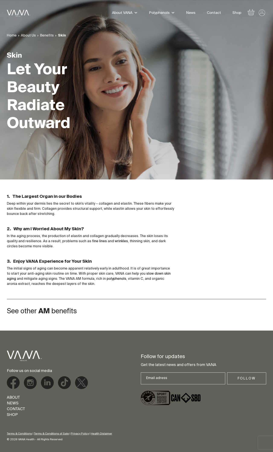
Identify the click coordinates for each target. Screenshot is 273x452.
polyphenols (116, 279)
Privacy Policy (80, 433)
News (190, 13)
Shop (236, 13)
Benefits (47, 36)
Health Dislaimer (101, 433)
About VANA (122, 13)
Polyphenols (159, 13)
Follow (247, 379)
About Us (28, 36)
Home (12, 36)
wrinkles (121, 241)
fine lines (99, 241)
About (13, 397)
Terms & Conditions (19, 433)
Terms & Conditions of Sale (51, 433)
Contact (214, 13)
